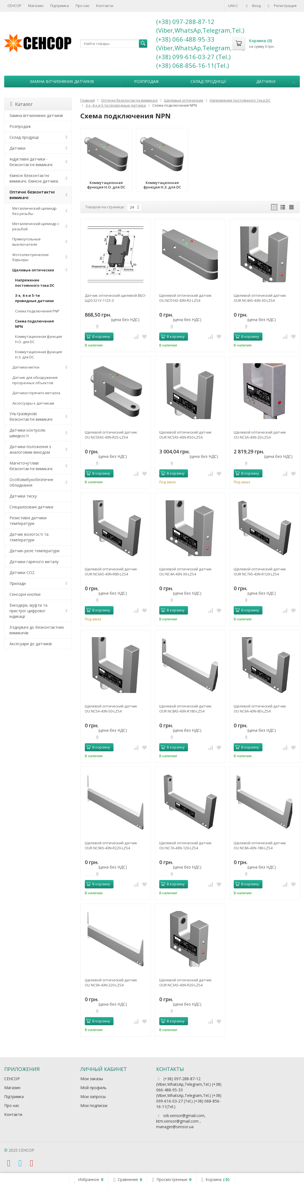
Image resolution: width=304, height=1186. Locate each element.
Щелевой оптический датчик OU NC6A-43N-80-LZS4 (260, 709)
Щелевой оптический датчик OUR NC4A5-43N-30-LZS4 (260, 298)
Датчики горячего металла (36, 392)
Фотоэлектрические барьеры (30, 257)
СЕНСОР (14, 5)
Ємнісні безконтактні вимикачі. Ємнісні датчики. (34, 178)
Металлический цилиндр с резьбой (35, 226)
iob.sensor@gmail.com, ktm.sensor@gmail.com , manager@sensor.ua (181, 1121)
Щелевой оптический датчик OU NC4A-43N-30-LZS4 (185, 571)
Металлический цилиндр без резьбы (34, 211)
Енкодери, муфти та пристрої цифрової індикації (28, 610)
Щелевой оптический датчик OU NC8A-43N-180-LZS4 (260, 845)
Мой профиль (93, 1087)
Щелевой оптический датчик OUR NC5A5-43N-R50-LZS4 (185, 435)
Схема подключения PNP (37, 311)
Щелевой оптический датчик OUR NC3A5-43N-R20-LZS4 (185, 982)
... (294, 81)
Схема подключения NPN (34, 324)
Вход (253, 5)
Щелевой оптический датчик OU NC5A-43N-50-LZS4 (111, 709)
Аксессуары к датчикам (33, 403)
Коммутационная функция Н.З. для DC (38, 354)
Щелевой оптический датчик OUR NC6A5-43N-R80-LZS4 (111, 571)
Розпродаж (146, 81)
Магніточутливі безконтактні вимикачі (30, 465)
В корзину (98, 336)
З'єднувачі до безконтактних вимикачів (36, 630)
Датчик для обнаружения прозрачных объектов (34, 380)
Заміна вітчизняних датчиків (62, 81)
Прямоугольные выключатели (26, 241)
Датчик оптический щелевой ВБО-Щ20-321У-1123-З (115, 298)
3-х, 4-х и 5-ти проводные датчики (34, 298)
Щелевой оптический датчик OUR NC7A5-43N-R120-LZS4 (260, 571)
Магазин (36, 5)
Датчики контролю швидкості (27, 432)
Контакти (104, 5)
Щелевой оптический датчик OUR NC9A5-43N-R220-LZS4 (111, 845)
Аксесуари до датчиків (30, 643)
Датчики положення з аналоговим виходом (30, 449)
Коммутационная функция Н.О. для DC (38, 339)
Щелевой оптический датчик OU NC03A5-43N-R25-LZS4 (111, 435)
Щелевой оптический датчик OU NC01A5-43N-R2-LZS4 (185, 298)
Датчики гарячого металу (34, 561)
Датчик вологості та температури (29, 537)
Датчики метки (25, 367)
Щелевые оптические (33, 269)
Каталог (21, 104)
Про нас (83, 5)
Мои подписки (93, 1105)
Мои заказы (91, 1078)
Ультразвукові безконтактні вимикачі (30, 416)
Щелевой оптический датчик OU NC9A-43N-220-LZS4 (111, 982)
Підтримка (59, 5)
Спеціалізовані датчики (31, 507)
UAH (233, 5)
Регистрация (282, 5)
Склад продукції (208, 81)
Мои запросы (93, 1096)
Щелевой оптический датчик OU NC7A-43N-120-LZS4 (185, 845)
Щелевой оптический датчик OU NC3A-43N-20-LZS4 (260, 435)
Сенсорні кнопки (24, 594)
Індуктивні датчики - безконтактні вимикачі (30, 161)
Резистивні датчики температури (28, 520)
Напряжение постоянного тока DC (34, 283)
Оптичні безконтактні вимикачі (32, 194)
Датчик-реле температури (34, 550)
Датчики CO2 (21, 572)
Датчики (265, 81)
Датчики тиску (23, 496)
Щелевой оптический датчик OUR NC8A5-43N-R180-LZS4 (185, 709)
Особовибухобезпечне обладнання (31, 482)
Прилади (17, 583)
